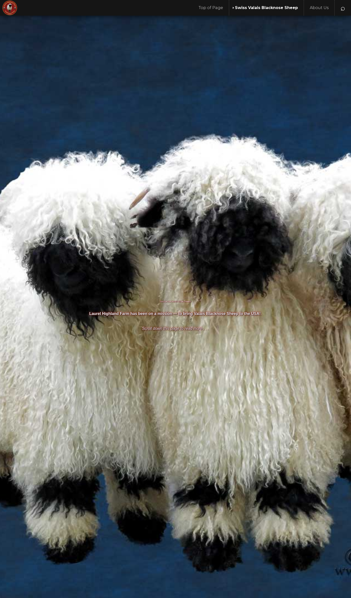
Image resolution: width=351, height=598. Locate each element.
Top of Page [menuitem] (211, 7)
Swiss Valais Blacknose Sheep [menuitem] (266, 7)
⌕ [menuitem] (343, 7)
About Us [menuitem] (319, 7)
